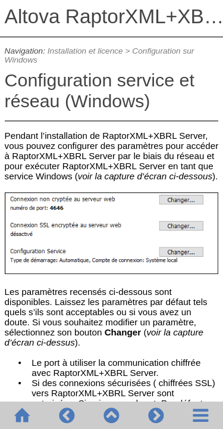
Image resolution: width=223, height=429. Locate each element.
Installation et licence (85, 50)
